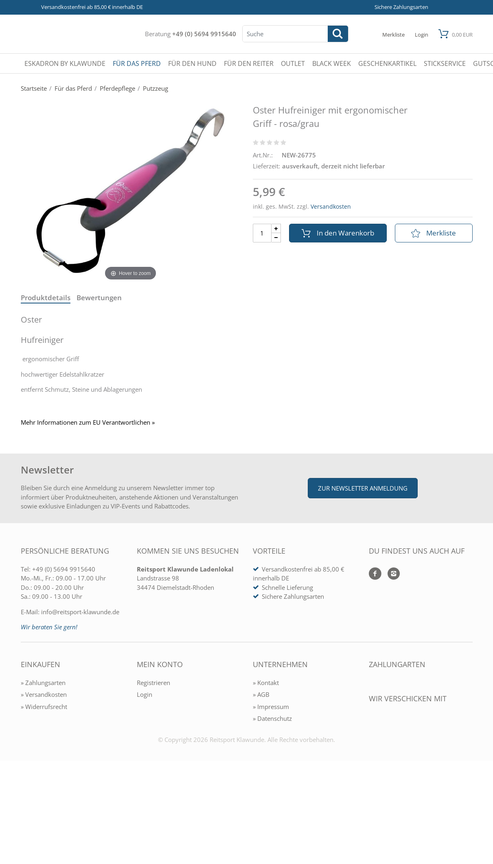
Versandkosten (331, 206)
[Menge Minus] (276, 237)
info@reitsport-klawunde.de (80, 612)
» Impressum (271, 707)
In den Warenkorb (338, 233)
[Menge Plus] (276, 228)
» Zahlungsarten (43, 683)
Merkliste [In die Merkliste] (433, 233)
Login (144, 694)
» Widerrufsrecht (44, 707)
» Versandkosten (44, 694)
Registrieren (153, 683)
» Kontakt (266, 683)
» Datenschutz (272, 718)
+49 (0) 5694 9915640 (204, 34)
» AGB (261, 694)
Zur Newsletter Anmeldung (363, 488)
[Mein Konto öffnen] (421, 34)
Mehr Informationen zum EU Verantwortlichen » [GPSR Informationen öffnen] (88, 422)
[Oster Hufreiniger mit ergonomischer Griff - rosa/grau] (131, 190)
